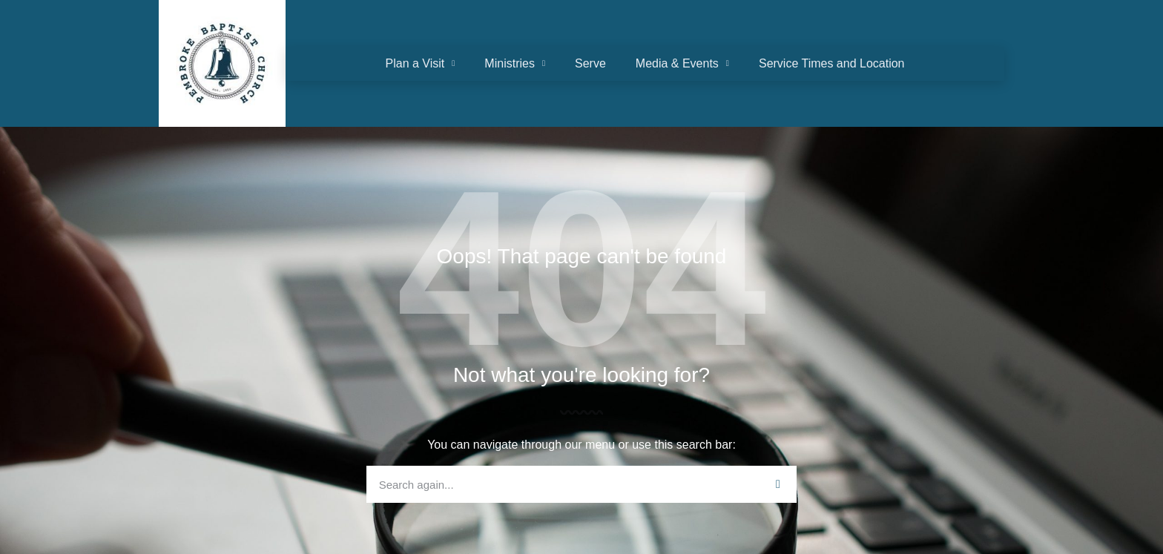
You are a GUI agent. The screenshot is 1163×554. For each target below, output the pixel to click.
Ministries (514, 63)
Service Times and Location (832, 63)
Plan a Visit (420, 63)
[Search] (778, 484)
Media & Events (682, 63)
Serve (590, 63)
